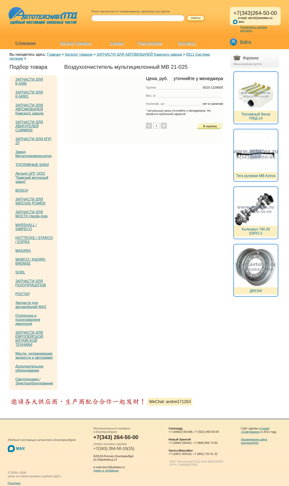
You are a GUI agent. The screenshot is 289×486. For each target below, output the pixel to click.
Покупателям (150, 43)
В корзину (210, 126)
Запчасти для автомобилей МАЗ (30, 305)
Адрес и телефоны (106, 470)
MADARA (23, 251)
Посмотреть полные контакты (253, 28)
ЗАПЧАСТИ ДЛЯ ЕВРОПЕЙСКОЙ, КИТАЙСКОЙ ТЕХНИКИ (29, 339)
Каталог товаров (75, 43)
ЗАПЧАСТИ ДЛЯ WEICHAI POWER (30, 201)
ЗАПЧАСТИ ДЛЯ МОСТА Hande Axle (31, 214)
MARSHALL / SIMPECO (26, 227)
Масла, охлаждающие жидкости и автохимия (34, 355)
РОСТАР (22, 294)
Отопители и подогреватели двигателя (27, 320)
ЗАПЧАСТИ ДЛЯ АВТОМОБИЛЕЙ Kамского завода (139, 54)
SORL (20, 272)
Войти (245, 42)
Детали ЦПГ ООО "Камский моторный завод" (31, 178)
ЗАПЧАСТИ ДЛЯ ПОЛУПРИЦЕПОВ (30, 283)
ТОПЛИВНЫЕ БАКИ (32, 165)
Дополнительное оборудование (29, 368)
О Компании (25, 43)
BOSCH (21, 190)
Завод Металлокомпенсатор (33, 154)
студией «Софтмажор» (255, 430)
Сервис (117, 43)
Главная (54, 54)
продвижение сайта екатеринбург (254, 441)
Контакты (187, 43)
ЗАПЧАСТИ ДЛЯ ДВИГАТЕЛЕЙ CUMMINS (29, 126)
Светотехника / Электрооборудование (34, 381)
